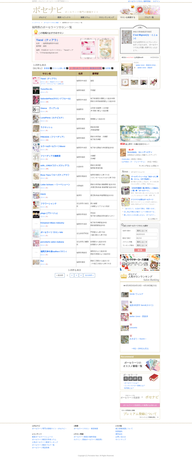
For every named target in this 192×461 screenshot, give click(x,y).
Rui (42, 261)
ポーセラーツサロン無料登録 (139, 1)
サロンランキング (106, 17)
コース (43, 83)
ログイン (156, 1)
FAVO (43, 194)
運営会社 (118, 434)
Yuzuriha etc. (47, 89)
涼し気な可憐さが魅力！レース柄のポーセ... (140, 212)
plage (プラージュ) (49, 213)
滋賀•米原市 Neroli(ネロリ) (141, 305)
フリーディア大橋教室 (51, 156)
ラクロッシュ (47, 127)
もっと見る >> (152, 219)
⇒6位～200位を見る (140, 348)
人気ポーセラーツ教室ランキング (45, 442)
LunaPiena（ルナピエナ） (53, 117)
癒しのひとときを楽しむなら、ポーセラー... (140, 215)
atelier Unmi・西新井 (144, 68)
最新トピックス (64, 17)
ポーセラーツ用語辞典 (40, 448)
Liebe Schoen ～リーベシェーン (55, 184)
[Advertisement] (63, 285)
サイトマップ (120, 439)
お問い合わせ (120, 437)
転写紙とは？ (129, 388)
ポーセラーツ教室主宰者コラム (44, 439)
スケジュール (51, 83)
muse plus (126, 159)
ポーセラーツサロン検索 (51, 22)
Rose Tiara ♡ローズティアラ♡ (55, 175)
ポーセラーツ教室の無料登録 (85, 437)
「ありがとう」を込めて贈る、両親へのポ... (140, 209)
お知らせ (61, 83)
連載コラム (85, 17)
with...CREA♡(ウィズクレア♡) (55, 165)
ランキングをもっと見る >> (149, 166)
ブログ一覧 (149, 17)
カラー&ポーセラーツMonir (53, 146)
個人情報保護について (124, 429)
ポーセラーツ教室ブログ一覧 (43, 445)
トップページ (36, 22)
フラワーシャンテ (49, 203)
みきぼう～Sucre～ (138, 339)
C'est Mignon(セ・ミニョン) (145, 36)
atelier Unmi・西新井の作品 (145, 65)
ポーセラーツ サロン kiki (52, 232)
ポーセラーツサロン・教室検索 (86, 429)
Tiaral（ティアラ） (49, 78)
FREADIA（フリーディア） (53, 137)
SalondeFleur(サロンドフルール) (56, 98)
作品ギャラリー (55, 82)
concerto (133, 327)
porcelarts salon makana (52, 242)
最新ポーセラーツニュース (42, 437)
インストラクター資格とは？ (134, 385)
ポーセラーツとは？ (131, 383)
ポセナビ (42, 17)
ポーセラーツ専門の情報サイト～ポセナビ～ (49, 429)
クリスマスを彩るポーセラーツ (142, 199)
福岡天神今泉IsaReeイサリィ (54, 251)
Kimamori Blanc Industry (52, 223)
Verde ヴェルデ (136, 294)
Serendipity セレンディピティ (139, 152)
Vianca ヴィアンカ (50, 108)
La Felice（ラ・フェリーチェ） (134, 162)
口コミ (43, 82)
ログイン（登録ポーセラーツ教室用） (88, 439)
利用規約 (118, 431)
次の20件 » (89, 275)
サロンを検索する (127, 17)
